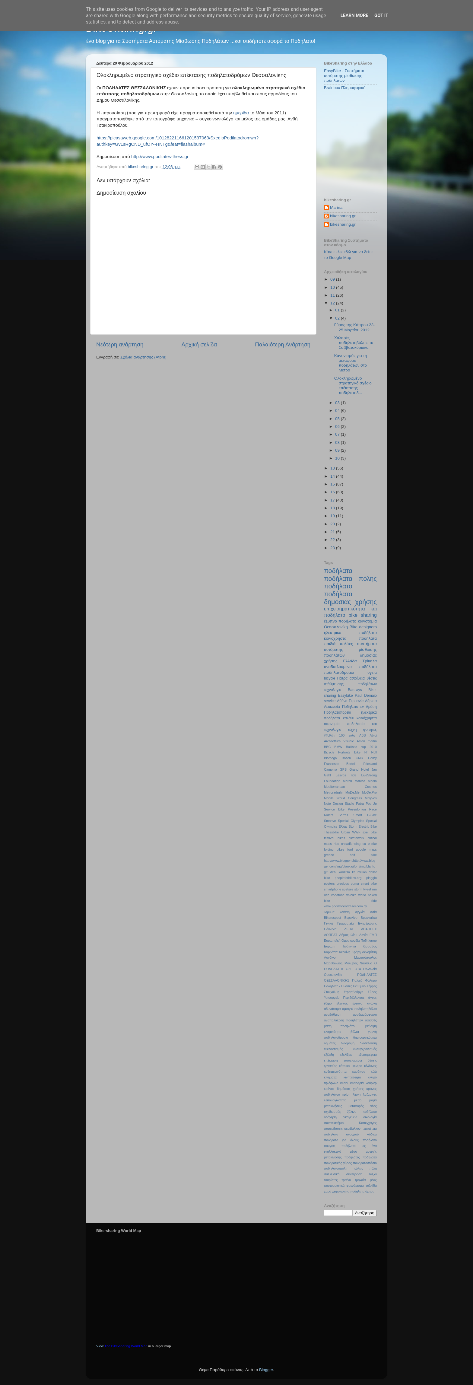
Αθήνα (342, 701)
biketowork (356, 838)
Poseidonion (357, 809)
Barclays (355, 690)
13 (333, 468)
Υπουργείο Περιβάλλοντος (344, 997)
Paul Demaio (366, 695)
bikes (341, 838)
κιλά (374, 1071)
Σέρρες (372, 986)
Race (373, 809)
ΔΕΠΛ (348, 929)
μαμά (373, 1100)
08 (338, 442)
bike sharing (362, 615)
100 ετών (347, 735)
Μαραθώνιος (333, 963)
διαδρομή (347, 1043)
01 (338, 310)
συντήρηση (354, 1174)
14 (333, 476)
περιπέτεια (369, 1128)
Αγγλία (360, 912)
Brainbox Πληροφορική (344, 87)
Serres (343, 815)
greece (329, 855)
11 (333, 295)
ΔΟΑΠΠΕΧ (369, 929)
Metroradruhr (333, 792)
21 (333, 532)
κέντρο (357, 1066)
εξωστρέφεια (368, 1054)
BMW (338, 747)
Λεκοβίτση (369, 952)
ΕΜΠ (373, 935)
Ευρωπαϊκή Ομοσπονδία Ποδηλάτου (350, 940)
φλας (373, 1180)
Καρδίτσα (331, 952)
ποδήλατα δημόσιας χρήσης (350, 598)
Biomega (330, 758)
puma (355, 883)
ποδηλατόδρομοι (339, 672)
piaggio (371, 878)
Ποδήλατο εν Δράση (359, 707)
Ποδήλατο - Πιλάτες (338, 986)
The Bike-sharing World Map (125, 1346)
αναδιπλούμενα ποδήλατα (350, 666)
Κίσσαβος (370, 946)
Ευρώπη (330, 946)
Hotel (365, 769)
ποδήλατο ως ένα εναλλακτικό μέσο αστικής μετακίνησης (350, 1151)
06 (338, 426)
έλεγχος (342, 1003)
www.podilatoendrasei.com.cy (345, 906)
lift (353, 872)
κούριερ (371, 1083)
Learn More (354, 15)
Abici (373, 735)
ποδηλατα (370, 1157)
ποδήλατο (338, 586)
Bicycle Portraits (337, 752)
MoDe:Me (352, 792)
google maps (366, 849)
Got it (381, 15)
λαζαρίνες (370, 1094)
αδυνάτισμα (332, 1009)
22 (333, 539)
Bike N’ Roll (365, 752)
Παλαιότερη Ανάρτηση (282, 344)
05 (338, 418)
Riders (328, 815)
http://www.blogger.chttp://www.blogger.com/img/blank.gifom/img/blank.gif (349, 866)
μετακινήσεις (333, 1106)
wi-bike (351, 895)
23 (333, 548)
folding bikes (334, 849)
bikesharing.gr (343, 216)
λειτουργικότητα (335, 1100)
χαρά (327, 1191)
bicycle (329, 678)
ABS (362, 735)
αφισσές (371, 1020)
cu (364, 843)
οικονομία (332, 724)
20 (333, 524)
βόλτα (355, 1031)
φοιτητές (370, 730)
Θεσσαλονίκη (336, 627)
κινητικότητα (352, 1077)
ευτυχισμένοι (353, 1060)
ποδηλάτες (352, 1157)
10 (333, 287)
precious (343, 883)
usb (326, 895)
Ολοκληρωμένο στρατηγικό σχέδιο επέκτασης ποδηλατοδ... (353, 385)
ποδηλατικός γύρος (338, 1163)
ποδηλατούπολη (335, 1168)
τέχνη (352, 730)
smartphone (332, 889)
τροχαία (360, 1180)
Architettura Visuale (339, 741)
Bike (353, 627)
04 (338, 410)
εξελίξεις (346, 1054)
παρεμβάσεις (333, 1128)
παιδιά (329, 644)
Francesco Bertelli (340, 764)
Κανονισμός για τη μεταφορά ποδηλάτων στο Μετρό (350, 363)
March (347, 781)
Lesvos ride (346, 775)
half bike (363, 855)
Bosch (346, 758)
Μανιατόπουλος (365, 957)
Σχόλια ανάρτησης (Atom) (143, 357)
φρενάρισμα (354, 1185)
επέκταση (331, 1060)
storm (358, 889)
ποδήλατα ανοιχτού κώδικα (350, 1134)
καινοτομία (367, 621)
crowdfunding (350, 843)
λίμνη (356, 1094)
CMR (359, 758)
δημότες (329, 1043)
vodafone (337, 895)
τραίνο (346, 1180)
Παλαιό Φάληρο (364, 980)
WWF (356, 832)
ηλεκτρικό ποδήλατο (350, 632)
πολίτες (346, 644)
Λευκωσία (332, 707)
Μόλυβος (350, 963)
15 (333, 484)
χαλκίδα (371, 1185)
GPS (343, 769)
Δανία (363, 935)
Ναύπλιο (366, 963)
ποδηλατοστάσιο (365, 1163)
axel (366, 832)
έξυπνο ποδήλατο (340, 621)
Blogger (266, 1369)
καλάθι (348, 718)
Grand (353, 769)
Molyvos (371, 798)
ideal (332, 872)
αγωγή (372, 1003)
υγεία (372, 672)
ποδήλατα (338, 571)
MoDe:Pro (369, 792)
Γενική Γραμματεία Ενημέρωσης (350, 923)
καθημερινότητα (335, 1071)
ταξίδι (373, 1174)
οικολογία (370, 1117)
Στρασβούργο (353, 992)
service (329, 701)
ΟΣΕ (349, 969)
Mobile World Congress (343, 798)
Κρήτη (356, 952)
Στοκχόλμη (331, 992)
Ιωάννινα (349, 946)
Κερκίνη (344, 952)
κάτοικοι (345, 1066)
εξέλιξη (329, 1054)
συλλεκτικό (332, 1174)
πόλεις (358, 1168)
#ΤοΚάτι (329, 735)
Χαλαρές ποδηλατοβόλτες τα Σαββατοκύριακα (353, 343)
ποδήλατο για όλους (341, 1140)
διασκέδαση (368, 1043)
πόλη (373, 1168)
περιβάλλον (352, 1128)
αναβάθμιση (332, 1014)
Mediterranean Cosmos (350, 786)
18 (333, 508)
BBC (327, 747)
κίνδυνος (370, 1066)
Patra (360, 803)
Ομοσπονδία (333, 974)
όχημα (369, 1191)
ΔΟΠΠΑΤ (330, 935)
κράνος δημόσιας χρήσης (344, 1088)
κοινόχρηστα (367, 718)
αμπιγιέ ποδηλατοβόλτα (359, 1009)
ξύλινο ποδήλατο (362, 1111)
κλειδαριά (357, 1083)
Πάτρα (342, 678)
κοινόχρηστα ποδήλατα (350, 638)
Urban (345, 832)
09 (333, 279)
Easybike (345, 695)
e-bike (372, 843)
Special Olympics (351, 821)
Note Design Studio (339, 803)
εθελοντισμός (333, 1049)
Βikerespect (332, 917)
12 (333, 303)
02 (338, 318)
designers (368, 627)
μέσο (357, 1100)
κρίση (346, 1094)
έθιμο (328, 1003)
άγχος (372, 997)
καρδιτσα (358, 1071)
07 (338, 434)
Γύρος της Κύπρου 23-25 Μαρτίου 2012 (354, 327)
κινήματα (330, 1077)
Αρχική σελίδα (199, 344)
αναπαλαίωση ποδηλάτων (343, 1020)
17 (333, 500)
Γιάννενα (330, 929)
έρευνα (357, 1003)
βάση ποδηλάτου (340, 1026)
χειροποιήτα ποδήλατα (348, 1191)
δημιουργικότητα (365, 1037)
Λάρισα (371, 701)
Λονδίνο (329, 957)
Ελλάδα (350, 661)
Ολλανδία (370, 969)
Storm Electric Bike (363, 826)
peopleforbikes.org (348, 878)
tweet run (370, 889)
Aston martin (367, 741)
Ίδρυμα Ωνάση (337, 912)
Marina (336, 207)
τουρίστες (331, 1180)
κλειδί (344, 1083)
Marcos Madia (365, 781)
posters (329, 883)
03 (338, 402)
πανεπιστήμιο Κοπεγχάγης (350, 1123)
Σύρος (372, 992)
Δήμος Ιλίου (348, 935)
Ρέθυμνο (359, 986)
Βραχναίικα (369, 917)
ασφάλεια (357, 678)
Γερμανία (356, 701)
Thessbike (331, 832)
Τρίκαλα (369, 661)
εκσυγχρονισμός (365, 1049)
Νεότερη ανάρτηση (120, 344)
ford (350, 849)
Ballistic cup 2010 (361, 747)
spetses (347, 889)
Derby (372, 758)
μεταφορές (356, 1106)
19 (333, 516)
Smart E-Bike (365, 815)
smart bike (369, 883)
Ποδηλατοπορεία (337, 712)
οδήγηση (330, 1117)
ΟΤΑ (358, 969)
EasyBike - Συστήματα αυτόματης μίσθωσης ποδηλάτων (344, 75)
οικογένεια (350, 1117)
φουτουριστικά (334, 1185)
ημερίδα (241, 112)
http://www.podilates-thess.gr (159, 156)
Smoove (330, 821)
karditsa (344, 872)
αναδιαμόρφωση (365, 1014)
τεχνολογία (332, 690)
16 (333, 492)
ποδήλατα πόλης (350, 578)
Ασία (373, 912)
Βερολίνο (350, 917)
